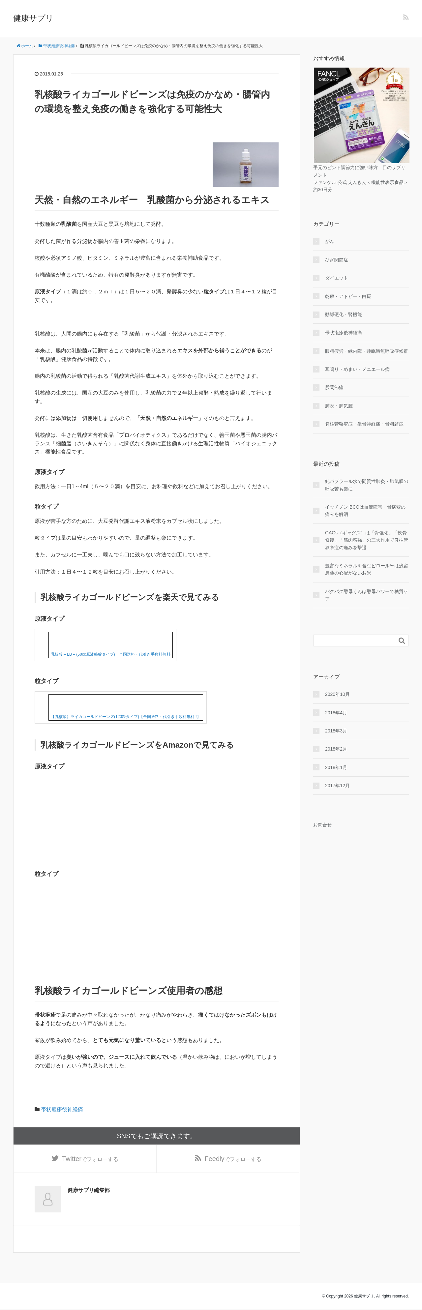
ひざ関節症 (336, 259)
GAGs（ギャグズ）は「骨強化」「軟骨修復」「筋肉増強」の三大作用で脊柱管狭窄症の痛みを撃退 (366, 540)
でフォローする (90, 1159)
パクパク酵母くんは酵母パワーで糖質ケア (366, 595)
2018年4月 (336, 712)
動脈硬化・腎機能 (343, 314)
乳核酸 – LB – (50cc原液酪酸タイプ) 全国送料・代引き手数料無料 (110, 654)
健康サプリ (33, 18)
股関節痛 (334, 387)
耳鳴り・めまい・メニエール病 (357, 369)
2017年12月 (337, 785)
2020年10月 (337, 694)
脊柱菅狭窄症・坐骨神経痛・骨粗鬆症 (364, 424)
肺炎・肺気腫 (339, 405)
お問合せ (322, 824)
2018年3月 (336, 730)
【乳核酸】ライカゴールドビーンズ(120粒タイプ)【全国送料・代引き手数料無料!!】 (126, 716)
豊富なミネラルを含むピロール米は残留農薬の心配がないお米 (366, 569)
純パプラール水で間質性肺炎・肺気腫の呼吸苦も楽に (366, 485)
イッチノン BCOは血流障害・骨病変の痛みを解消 (365, 510)
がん (329, 241)
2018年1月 (336, 767)
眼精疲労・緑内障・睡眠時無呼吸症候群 (366, 351)
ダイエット (336, 278)
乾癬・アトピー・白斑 (348, 296)
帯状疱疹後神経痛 (62, 1109)
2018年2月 (336, 749)
